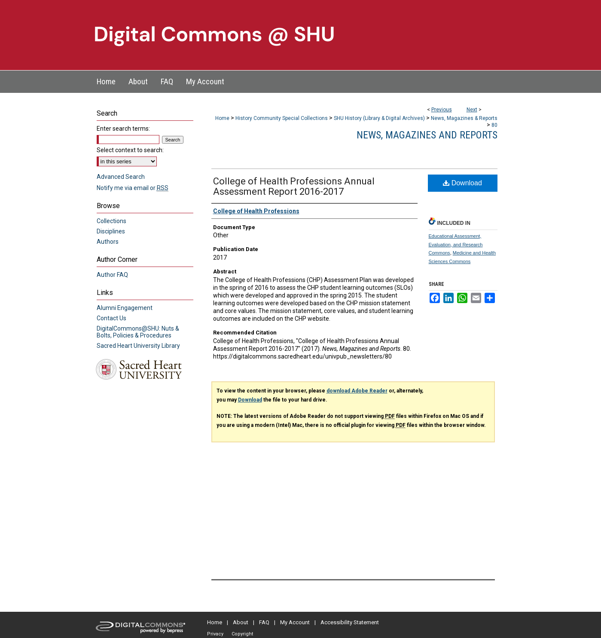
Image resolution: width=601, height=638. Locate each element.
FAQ (264, 622)
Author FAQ (112, 274)
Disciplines (111, 231)
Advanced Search (121, 176)
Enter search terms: (123, 128)
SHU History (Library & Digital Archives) (379, 118)
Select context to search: (130, 150)
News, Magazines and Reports (427, 135)
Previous (441, 110)
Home (222, 118)
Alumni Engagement (125, 307)
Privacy (215, 634)
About (240, 622)
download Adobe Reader (356, 391)
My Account (295, 622)
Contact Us (111, 318)
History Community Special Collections (281, 118)
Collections (111, 221)
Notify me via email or (132, 187)
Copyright (242, 634)
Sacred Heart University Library (138, 345)
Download (462, 183)
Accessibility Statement (349, 622)
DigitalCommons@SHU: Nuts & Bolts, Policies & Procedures (138, 332)
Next (472, 110)
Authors (108, 241)
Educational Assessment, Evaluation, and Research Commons (456, 244)
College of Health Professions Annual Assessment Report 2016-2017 (294, 186)
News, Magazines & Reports (464, 118)
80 (494, 125)
